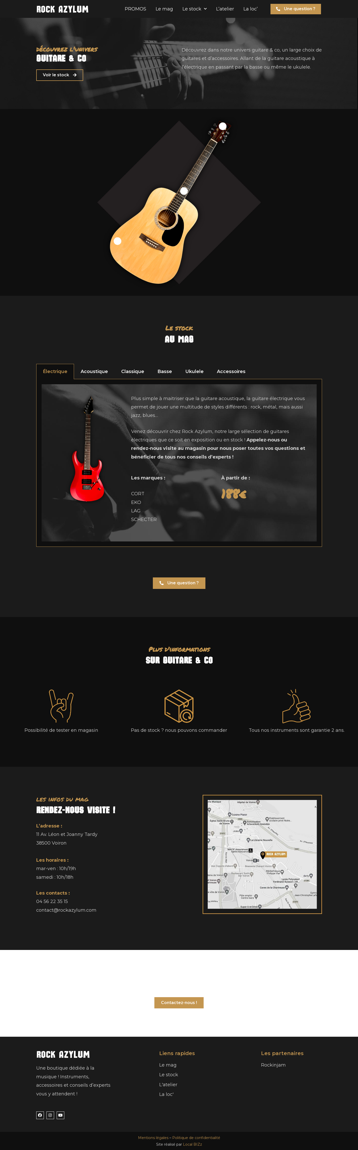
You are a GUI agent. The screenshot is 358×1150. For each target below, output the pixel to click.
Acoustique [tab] (94, 371)
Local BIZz (192, 1144)
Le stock (194, 9)
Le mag (164, 9)
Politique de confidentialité (196, 1137)
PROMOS (135, 9)
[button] (295, 9)
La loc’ (250, 9)
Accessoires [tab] (231, 371)
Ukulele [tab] (194, 371)
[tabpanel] (179, 463)
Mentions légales (153, 1137)
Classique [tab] (132, 371)
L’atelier (225, 9)
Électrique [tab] (55, 371)
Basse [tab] (164, 371)
